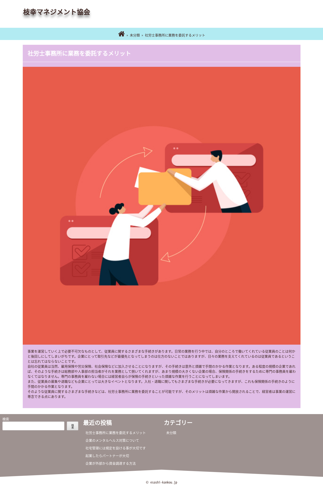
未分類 (135, 35)
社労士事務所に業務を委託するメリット (115, 432)
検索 (5, 418)
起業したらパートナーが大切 (107, 455)
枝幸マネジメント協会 (56, 12)
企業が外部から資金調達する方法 (110, 463)
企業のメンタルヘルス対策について (112, 440)
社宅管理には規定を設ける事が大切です (115, 447)
